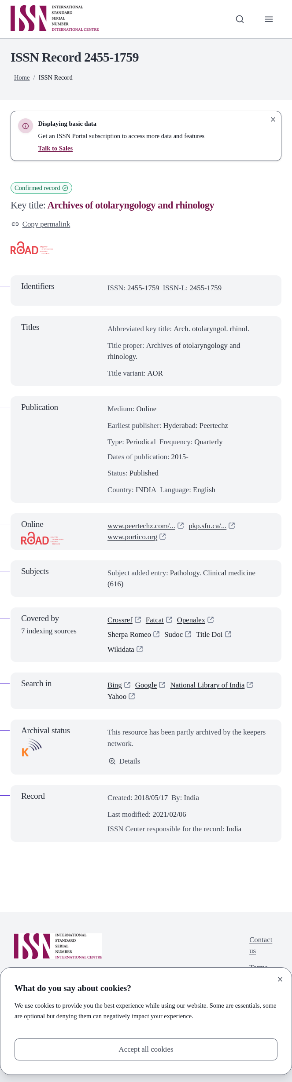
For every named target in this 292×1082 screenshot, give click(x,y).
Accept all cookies (146, 1049)
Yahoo (116, 696)
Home (22, 77)
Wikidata (120, 649)
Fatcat (155, 620)
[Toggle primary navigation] (268, 19)
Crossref (120, 620)
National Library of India (207, 685)
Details (124, 761)
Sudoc (173, 634)
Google (146, 685)
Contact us (260, 945)
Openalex (191, 620)
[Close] (280, 979)
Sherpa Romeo (129, 634)
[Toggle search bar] (240, 19)
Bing (114, 685)
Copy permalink (40, 224)
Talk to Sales (55, 148)
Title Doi (209, 634)
